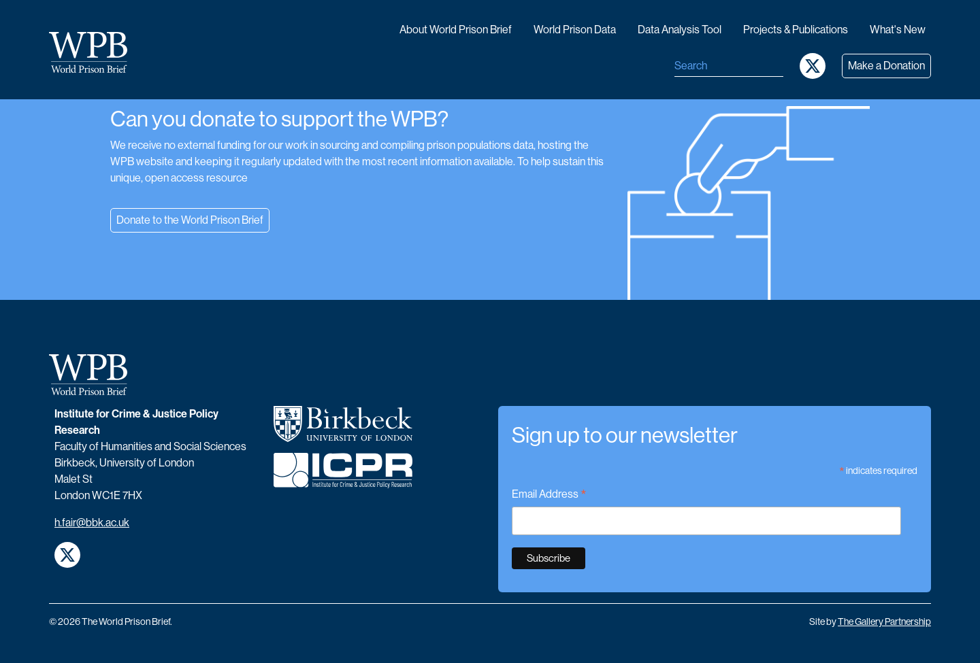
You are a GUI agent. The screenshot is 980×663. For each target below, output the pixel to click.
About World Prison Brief (455, 29)
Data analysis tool (679, 29)
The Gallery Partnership (884, 621)
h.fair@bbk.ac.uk (91, 522)
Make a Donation (886, 65)
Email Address (549, 495)
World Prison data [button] (575, 29)
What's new (898, 29)
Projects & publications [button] (795, 29)
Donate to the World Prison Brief (189, 220)
